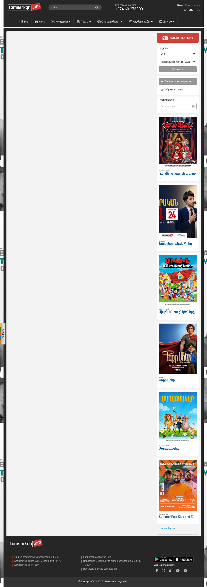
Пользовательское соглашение (100, 568)
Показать (177, 69)
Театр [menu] (86, 21)
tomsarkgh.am (168, 528)
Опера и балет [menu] (111, 21)
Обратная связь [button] (172, 89)
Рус (198, 10)
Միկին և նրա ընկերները (176, 312)
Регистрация (192, 5)
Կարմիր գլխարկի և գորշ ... (177, 175)
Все (26, 21)
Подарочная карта (177, 38)
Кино (42, 21)
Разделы (163, 48)
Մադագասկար (170, 448)
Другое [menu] (168, 21)
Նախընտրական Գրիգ (175, 244)
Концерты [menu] (63, 21)
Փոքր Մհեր (167, 380)
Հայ (184, 10)
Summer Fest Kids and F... (176, 517)
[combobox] (178, 54)
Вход (180, 5)
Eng (191, 10)
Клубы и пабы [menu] (143, 21)
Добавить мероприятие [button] (176, 81)
